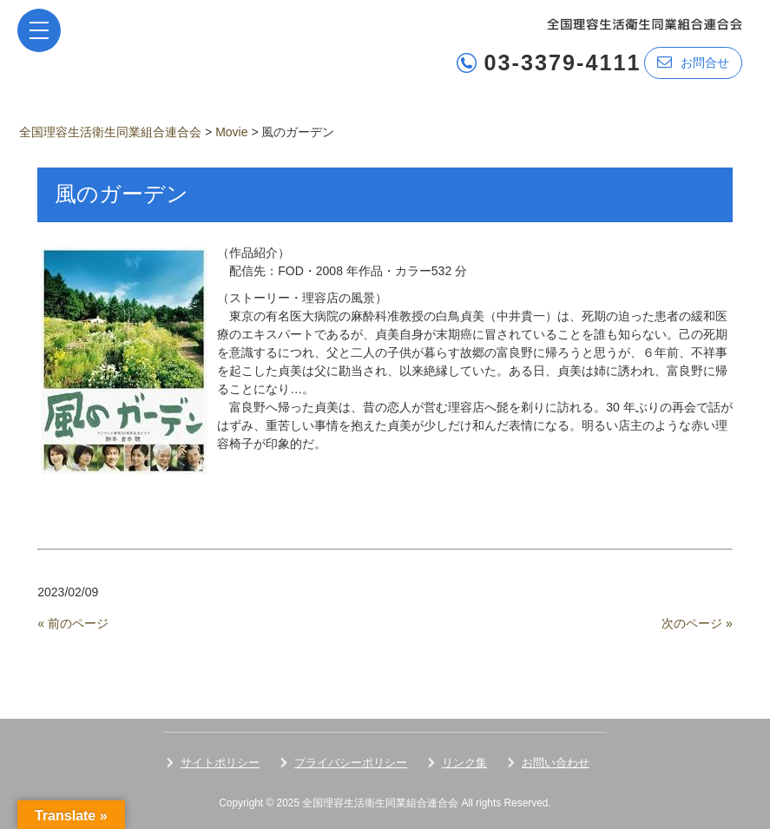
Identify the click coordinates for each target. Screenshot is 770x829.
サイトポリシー (220, 762)
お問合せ (693, 62)
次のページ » (697, 623)
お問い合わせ (555, 762)
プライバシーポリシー (350, 762)
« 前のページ (73, 623)
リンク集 (464, 762)
